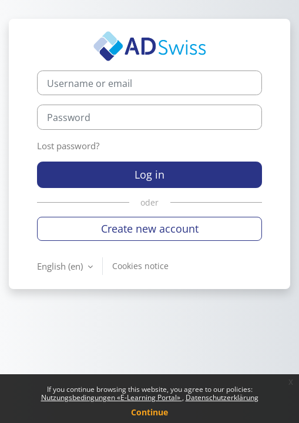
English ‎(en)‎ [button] (61, 266)
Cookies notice (140, 265)
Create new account (150, 228)
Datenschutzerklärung (222, 397)
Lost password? (68, 146)
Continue (149, 412)
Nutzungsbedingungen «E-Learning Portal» (111, 397)
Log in (149, 174)
